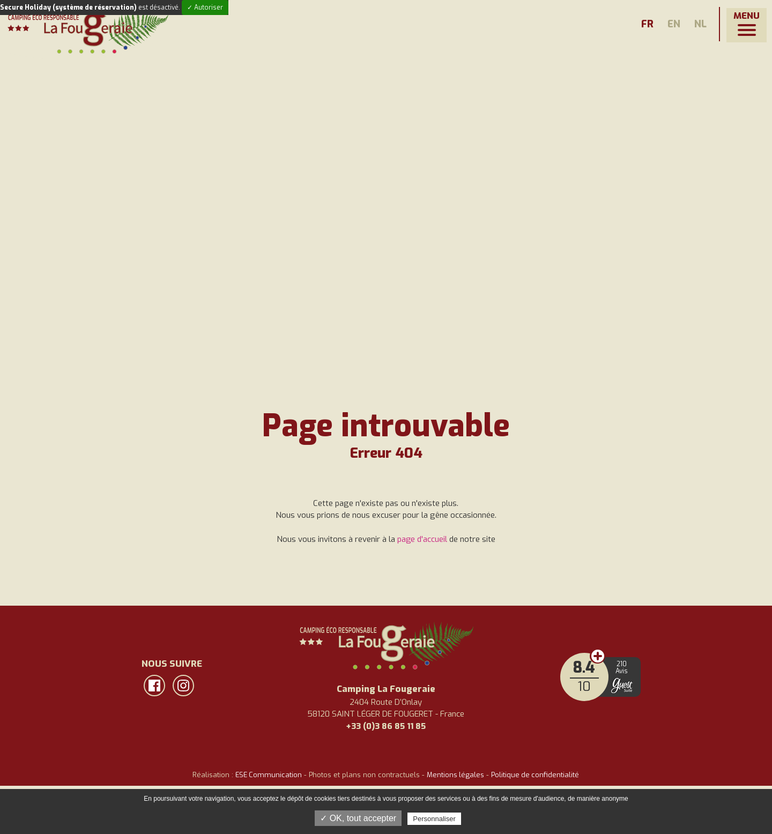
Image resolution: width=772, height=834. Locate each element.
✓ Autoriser (205, 7)
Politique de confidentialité (536, 774)
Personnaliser (434, 819)
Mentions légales (456, 774)
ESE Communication (268, 774)
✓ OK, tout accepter (358, 818)
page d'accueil (422, 539)
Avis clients (600, 657)
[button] (746, 25)
